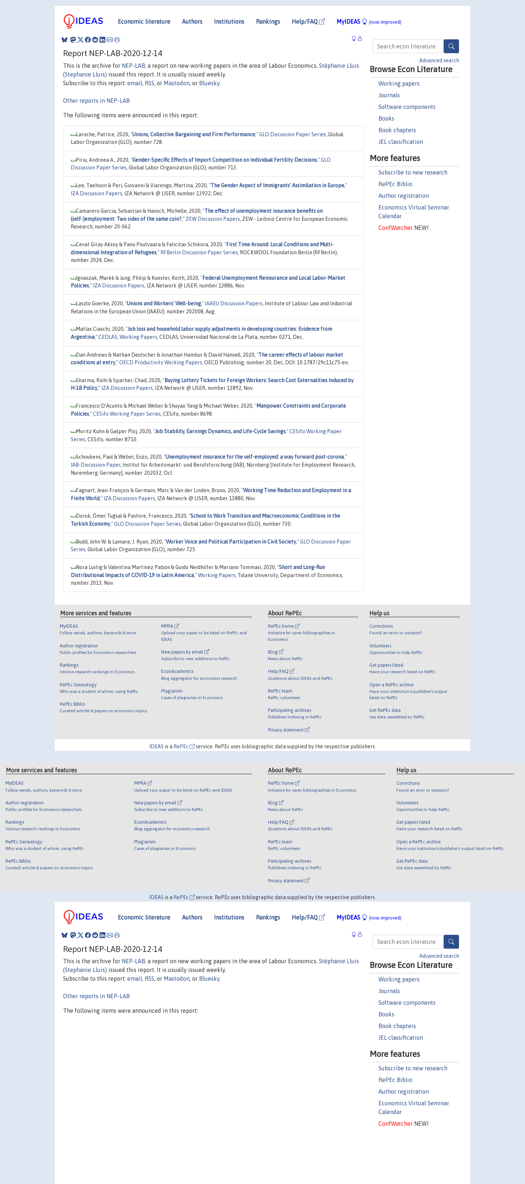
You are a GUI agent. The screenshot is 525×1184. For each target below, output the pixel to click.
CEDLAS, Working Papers (127, 337)
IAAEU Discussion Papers (233, 303)
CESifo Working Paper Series (127, 414)
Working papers (399, 83)
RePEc (184, 746)
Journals (389, 95)
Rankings (268, 21)
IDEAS (156, 746)
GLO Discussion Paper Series (292, 134)
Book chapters (397, 130)
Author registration (403, 195)
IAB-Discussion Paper (95, 465)
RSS (149, 83)
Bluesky (209, 83)
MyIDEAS (369, 21)
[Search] (451, 46)
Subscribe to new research (412, 172)
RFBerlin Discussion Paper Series (199, 252)
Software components (407, 106)
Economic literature (144, 21)
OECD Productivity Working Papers (160, 362)
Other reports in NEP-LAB (96, 100)
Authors (192, 21)
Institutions (229, 21)
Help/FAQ (308, 21)
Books (386, 118)
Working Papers (217, 575)
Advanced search (439, 60)
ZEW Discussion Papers (213, 219)
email (134, 83)
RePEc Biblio (395, 184)
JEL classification (400, 141)
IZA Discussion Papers (96, 193)
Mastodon (177, 83)
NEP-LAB (133, 65)
